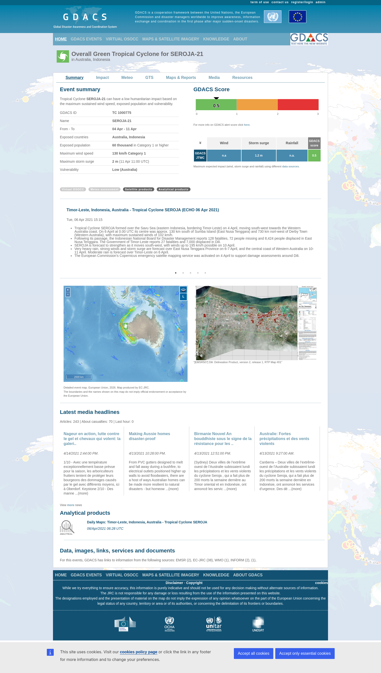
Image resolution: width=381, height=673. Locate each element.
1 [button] (175, 272)
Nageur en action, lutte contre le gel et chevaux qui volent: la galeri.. (92, 439)
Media (214, 77)
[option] (192, 232)
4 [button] (197, 272)
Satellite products (138, 189)
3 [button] (190, 272)
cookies (321, 583)
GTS (149, 77)
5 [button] (205, 272)
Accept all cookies (253, 653)
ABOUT (240, 39)
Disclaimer (174, 583)
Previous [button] (59, 235)
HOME (61, 39)
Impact (102, 77)
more (70, 505)
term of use (260, 2)
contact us (280, 2)
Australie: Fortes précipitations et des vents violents (284, 439)
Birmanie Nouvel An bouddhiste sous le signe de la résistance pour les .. (223, 439)
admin (321, 2)
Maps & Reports (181, 77)
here (247, 124)
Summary (75, 77)
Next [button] (321, 235)
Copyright (194, 583)
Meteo (127, 77)
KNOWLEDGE (216, 39)
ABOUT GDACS (247, 575)
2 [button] (183, 272)
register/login (302, 2)
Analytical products (174, 189)
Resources (242, 77)
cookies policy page (138, 652)
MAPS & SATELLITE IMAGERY (170, 39)
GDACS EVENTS (86, 39)
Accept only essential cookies (305, 653)
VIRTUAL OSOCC (122, 39)
